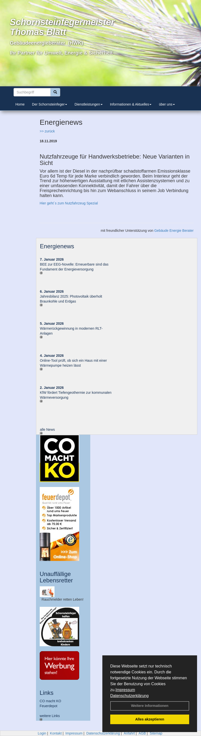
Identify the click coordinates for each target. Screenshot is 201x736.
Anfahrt (129, 733)
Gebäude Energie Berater (174, 231)
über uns (167, 104)
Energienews (57, 246)
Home (20, 104)
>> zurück (47, 131)
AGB (142, 733)
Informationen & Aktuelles (131, 104)
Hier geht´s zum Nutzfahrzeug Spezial (69, 203)
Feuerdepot (48, 706)
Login (42, 733)
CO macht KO (50, 701)
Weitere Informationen (149, 706)
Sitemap (156, 733)
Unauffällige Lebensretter (56, 577)
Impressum (125, 690)
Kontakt (56, 733)
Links (47, 692)
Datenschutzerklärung (129, 696)
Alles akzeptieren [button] (149, 719)
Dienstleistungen (88, 104)
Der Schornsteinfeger (49, 104)
